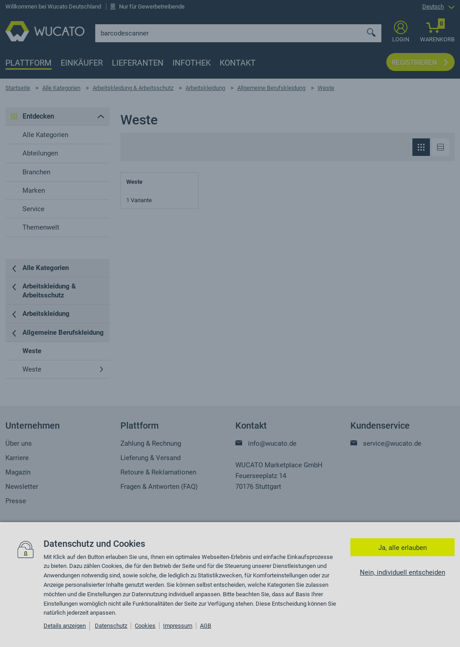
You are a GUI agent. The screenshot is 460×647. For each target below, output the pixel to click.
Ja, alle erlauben (402, 548)
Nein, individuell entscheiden (402, 572)
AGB (205, 625)
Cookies (145, 625)
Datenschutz (111, 625)
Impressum (177, 625)
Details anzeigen (65, 625)
